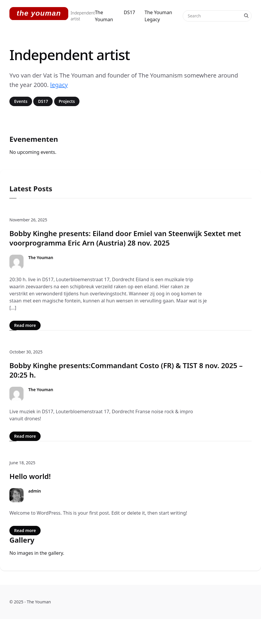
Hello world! (30, 476)
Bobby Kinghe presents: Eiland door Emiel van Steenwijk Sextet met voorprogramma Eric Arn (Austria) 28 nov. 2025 (125, 238)
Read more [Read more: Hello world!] (25, 530)
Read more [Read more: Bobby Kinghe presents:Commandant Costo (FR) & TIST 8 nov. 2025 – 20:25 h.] (25, 436)
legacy (59, 85)
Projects (67, 101)
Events (20, 101)
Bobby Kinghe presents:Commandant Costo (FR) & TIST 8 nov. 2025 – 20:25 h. (126, 370)
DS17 (129, 12)
